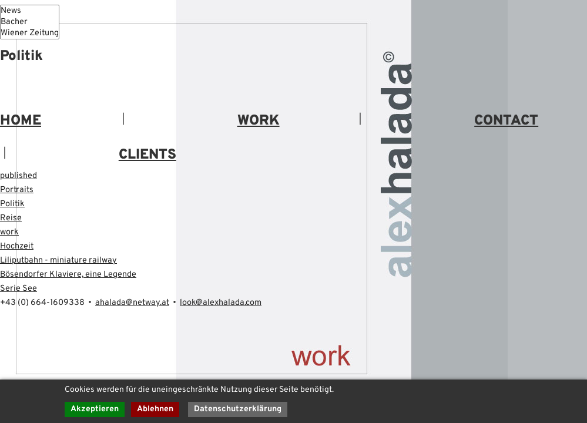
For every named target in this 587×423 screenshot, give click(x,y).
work (10, 234)
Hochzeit (19, 248)
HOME (20, 123)
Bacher (33, 23)
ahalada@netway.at (147, 305)
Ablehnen (155, 409)
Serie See (20, 291)
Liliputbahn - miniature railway (63, 262)
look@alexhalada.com (245, 305)
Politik (13, 206)
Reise (12, 220)
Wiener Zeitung (33, 35)
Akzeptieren (95, 409)
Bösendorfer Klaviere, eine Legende (76, 277)
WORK (258, 123)
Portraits (18, 192)
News (33, 11)
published (20, 178)
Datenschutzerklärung (239, 409)
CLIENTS (147, 157)
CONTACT (506, 123)
